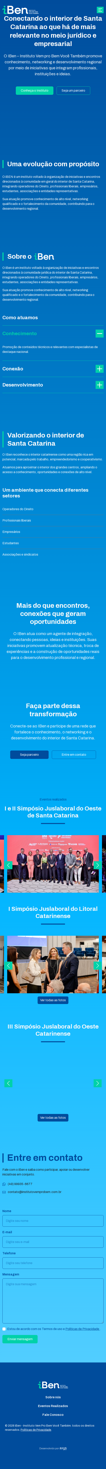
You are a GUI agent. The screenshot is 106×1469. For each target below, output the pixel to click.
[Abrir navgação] (100, 10)
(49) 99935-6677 (17, 1186)
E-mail (7, 1234)
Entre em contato (74, 754)
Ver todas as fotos (53, 1002)
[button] (8, 867)
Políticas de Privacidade (82, 1331)
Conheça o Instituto (34, 90)
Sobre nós (53, 1397)
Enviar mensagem (20, 1341)
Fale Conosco (53, 1414)
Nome (6, 1213)
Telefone (9, 1255)
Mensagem (10, 1276)
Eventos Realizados (53, 1406)
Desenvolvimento (53, 389)
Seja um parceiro (73, 90)
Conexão (53, 370)
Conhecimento (53, 334)
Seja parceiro (29, 754)
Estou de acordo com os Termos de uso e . (54, 1331)
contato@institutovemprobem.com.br (31, 1194)
